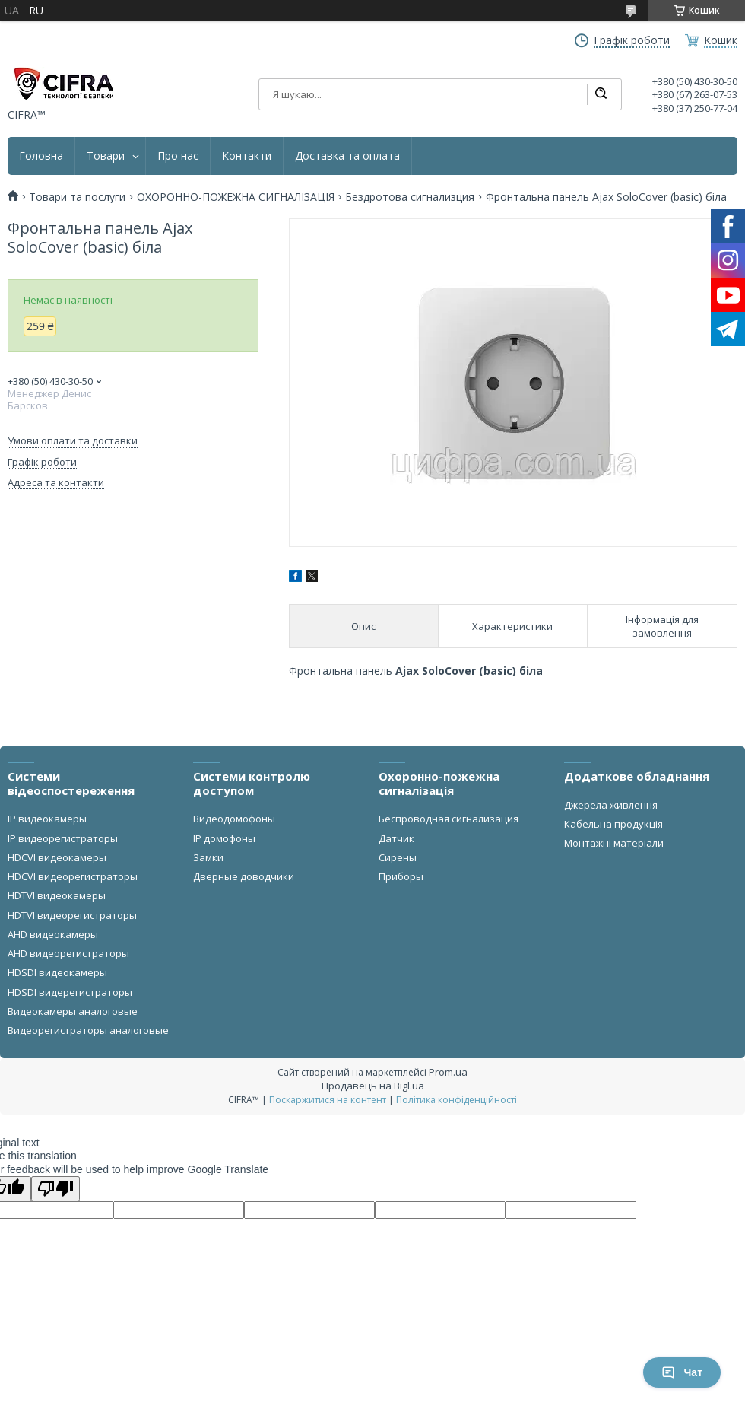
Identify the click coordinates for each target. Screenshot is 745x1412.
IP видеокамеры (47, 818)
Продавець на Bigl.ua (373, 1085)
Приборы (401, 876)
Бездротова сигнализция (409, 197)
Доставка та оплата (347, 156)
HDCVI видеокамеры (57, 857)
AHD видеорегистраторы (68, 953)
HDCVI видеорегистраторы (73, 876)
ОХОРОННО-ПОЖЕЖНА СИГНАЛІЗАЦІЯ (235, 197)
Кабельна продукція (613, 824)
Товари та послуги (77, 197)
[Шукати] (600, 94)
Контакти (246, 156)
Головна (41, 156)
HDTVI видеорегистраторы (72, 915)
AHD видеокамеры (53, 934)
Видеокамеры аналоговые (73, 1011)
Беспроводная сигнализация (448, 818)
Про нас (177, 156)
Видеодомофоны (234, 818)
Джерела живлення (611, 805)
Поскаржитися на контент (327, 1099)
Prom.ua (448, 1072)
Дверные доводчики (243, 876)
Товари (106, 156)
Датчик (396, 838)
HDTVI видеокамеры (57, 895)
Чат (681, 1372)
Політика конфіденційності (456, 1099)
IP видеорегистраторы (63, 838)
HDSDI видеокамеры (57, 972)
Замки (208, 857)
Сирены (398, 857)
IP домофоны (224, 838)
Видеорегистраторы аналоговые (88, 1030)
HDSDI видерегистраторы (70, 992)
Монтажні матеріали (614, 843)
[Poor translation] (55, 1188)
